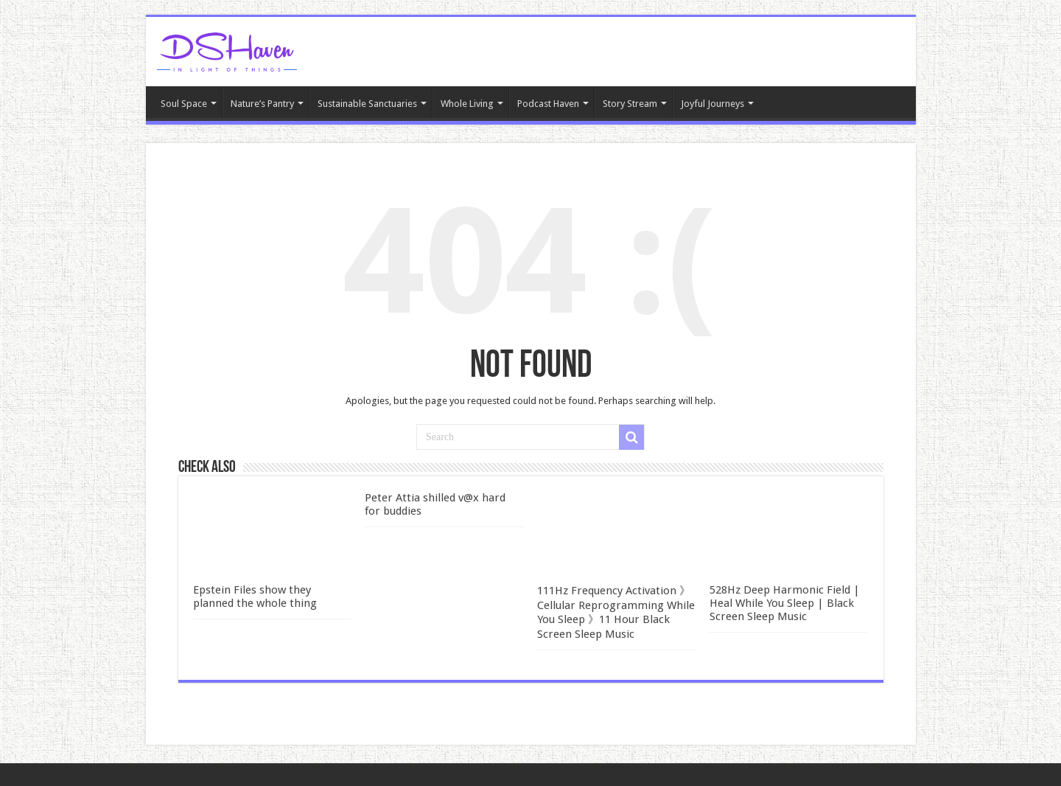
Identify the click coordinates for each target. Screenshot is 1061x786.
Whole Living (467, 103)
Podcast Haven (548, 103)
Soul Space (184, 103)
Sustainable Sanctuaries (367, 103)
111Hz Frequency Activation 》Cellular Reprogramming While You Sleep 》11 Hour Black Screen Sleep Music (616, 612)
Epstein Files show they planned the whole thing (255, 596)
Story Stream (630, 103)
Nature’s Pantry (262, 103)
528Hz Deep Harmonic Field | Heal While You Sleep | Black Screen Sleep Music (785, 603)
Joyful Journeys (712, 103)
